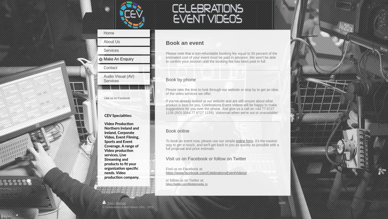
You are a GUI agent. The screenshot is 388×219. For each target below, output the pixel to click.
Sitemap (121, 203)
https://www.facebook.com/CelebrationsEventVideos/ (206, 173)
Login (282, 202)
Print (108, 203)
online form (244, 141)
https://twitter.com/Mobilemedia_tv (187, 184)
